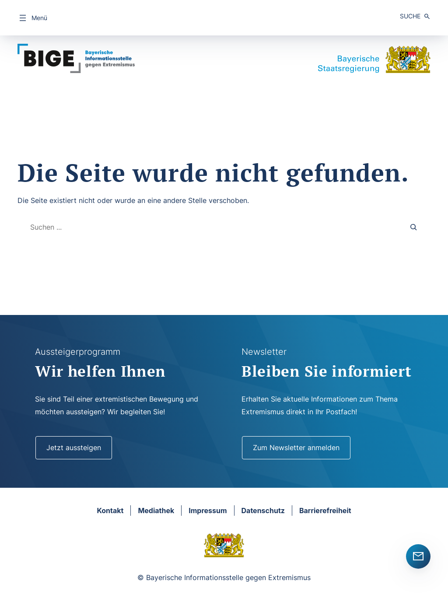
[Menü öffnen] (32, 18)
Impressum (208, 510)
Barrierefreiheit (325, 510)
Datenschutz (263, 510)
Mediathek (156, 510)
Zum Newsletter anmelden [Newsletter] (296, 447)
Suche (410, 16)
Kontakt (110, 510)
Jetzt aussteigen (73, 447)
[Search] (414, 227)
